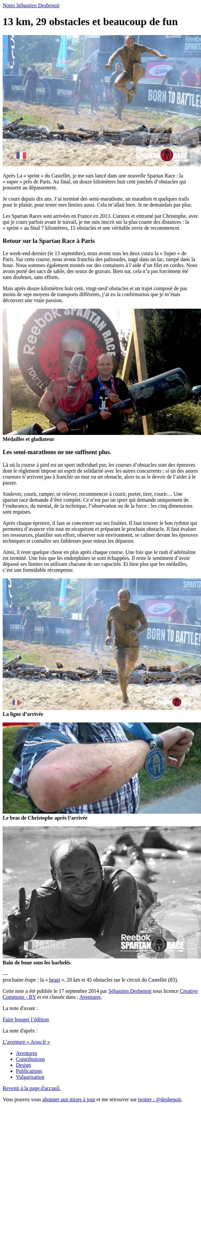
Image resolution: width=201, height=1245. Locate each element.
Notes (31, 5)
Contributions (30, 1059)
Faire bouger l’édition (26, 1019)
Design (23, 1065)
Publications (29, 1071)
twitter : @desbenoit (159, 1099)
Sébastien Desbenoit (129, 991)
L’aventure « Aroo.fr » (26, 1042)
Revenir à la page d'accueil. (32, 1088)
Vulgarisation (30, 1077)
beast (54, 980)
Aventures (90, 997)
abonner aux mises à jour (68, 1099)
